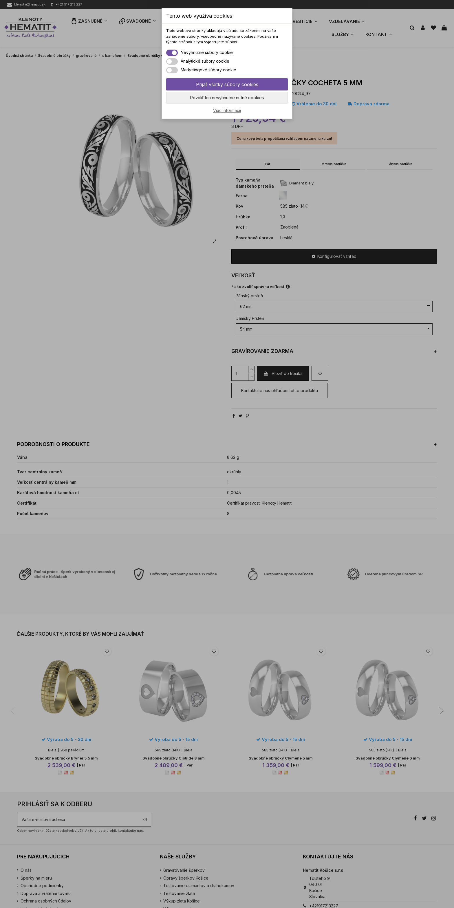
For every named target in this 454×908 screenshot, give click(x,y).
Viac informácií (227, 110)
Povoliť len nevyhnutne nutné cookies (227, 97)
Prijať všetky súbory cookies (227, 84)
